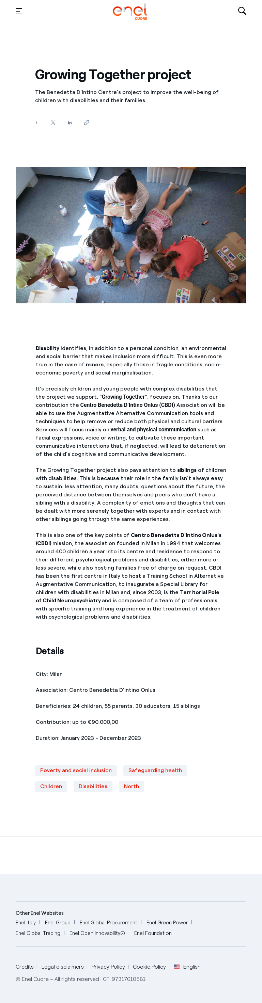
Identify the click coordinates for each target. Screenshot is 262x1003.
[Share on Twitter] (53, 122)
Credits (25, 967)
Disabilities (93, 786)
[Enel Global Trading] (38, 933)
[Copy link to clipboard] (86, 122)
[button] (19, 10)
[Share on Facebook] (36, 122)
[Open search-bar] (242, 11)
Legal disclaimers (63, 967)
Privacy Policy (108, 967)
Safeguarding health (155, 770)
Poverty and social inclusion (76, 770)
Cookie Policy (149, 967)
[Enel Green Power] (167, 922)
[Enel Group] (58, 922)
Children (51, 786)
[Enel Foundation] (153, 933)
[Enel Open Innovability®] (97, 933)
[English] (130, 11)
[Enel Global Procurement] (108, 922)
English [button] (187, 967)
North (131, 786)
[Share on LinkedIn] (70, 122)
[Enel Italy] (26, 922)
